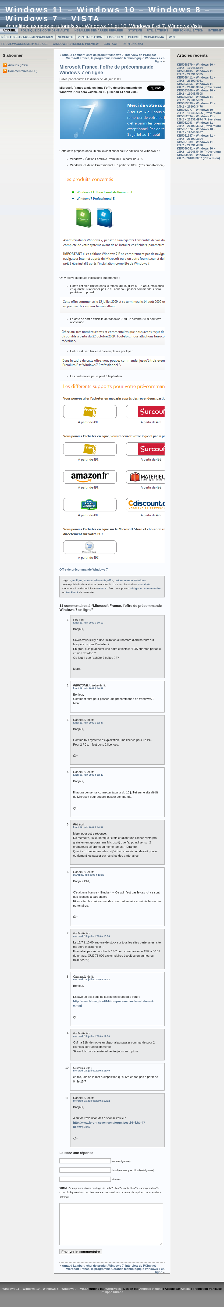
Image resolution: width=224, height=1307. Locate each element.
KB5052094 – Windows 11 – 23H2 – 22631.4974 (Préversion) (199, 118)
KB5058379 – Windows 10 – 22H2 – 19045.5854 (196, 66)
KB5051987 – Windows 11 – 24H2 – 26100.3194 (196, 137)
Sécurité (65, 37)
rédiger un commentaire (145, 588)
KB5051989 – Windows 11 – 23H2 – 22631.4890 (196, 143)
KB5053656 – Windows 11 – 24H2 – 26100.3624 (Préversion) (199, 85)
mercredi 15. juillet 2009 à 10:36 (91, 936)
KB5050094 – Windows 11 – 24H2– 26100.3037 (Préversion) (198, 156)
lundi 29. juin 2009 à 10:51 (88, 688)
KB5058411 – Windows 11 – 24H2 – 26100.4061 (196, 79)
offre (110, 580)
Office (133, 37)
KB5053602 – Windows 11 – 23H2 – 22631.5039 (196, 98)
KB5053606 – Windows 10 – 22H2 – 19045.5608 (196, 92)
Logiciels (115, 37)
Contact (111, 43)
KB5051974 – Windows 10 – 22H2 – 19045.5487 (196, 130)
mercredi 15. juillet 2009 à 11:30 (91, 1036)
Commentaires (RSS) (22, 71)
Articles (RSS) (18, 65)
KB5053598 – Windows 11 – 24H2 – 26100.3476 (196, 105)
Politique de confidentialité (45, 30)
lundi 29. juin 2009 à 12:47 (88, 722)
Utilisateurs (157, 30)
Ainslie (185, 1296)
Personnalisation (188, 30)
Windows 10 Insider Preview (75, 43)
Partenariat (133, 43)
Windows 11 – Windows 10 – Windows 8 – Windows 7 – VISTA (45, 1296)
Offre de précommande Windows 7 (83, 569)
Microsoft (100, 580)
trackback (72, 592)
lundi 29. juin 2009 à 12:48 (88, 775)
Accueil (9, 30)
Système (135, 30)
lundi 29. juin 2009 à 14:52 (88, 827)
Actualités (144, 584)
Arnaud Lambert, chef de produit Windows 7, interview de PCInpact (109, 54)
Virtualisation (90, 37)
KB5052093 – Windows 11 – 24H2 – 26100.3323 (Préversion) (199, 124)
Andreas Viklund (150, 1296)
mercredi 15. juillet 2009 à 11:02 (91, 979)
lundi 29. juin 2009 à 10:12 (88, 622)
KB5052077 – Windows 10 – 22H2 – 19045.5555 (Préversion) (199, 111)
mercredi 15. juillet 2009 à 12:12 (91, 1100)
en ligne (77, 580)
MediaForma (154, 37)
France (88, 580)
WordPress (113, 1296)
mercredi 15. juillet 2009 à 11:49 (91, 1070)
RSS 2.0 (103, 588)
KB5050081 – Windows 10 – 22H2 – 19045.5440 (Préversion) (199, 150)
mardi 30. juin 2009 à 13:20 (88, 875)
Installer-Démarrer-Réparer (98, 30)
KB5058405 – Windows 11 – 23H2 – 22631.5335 (196, 72)
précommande (124, 580)
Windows (140, 580)
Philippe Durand (112, 1300)
